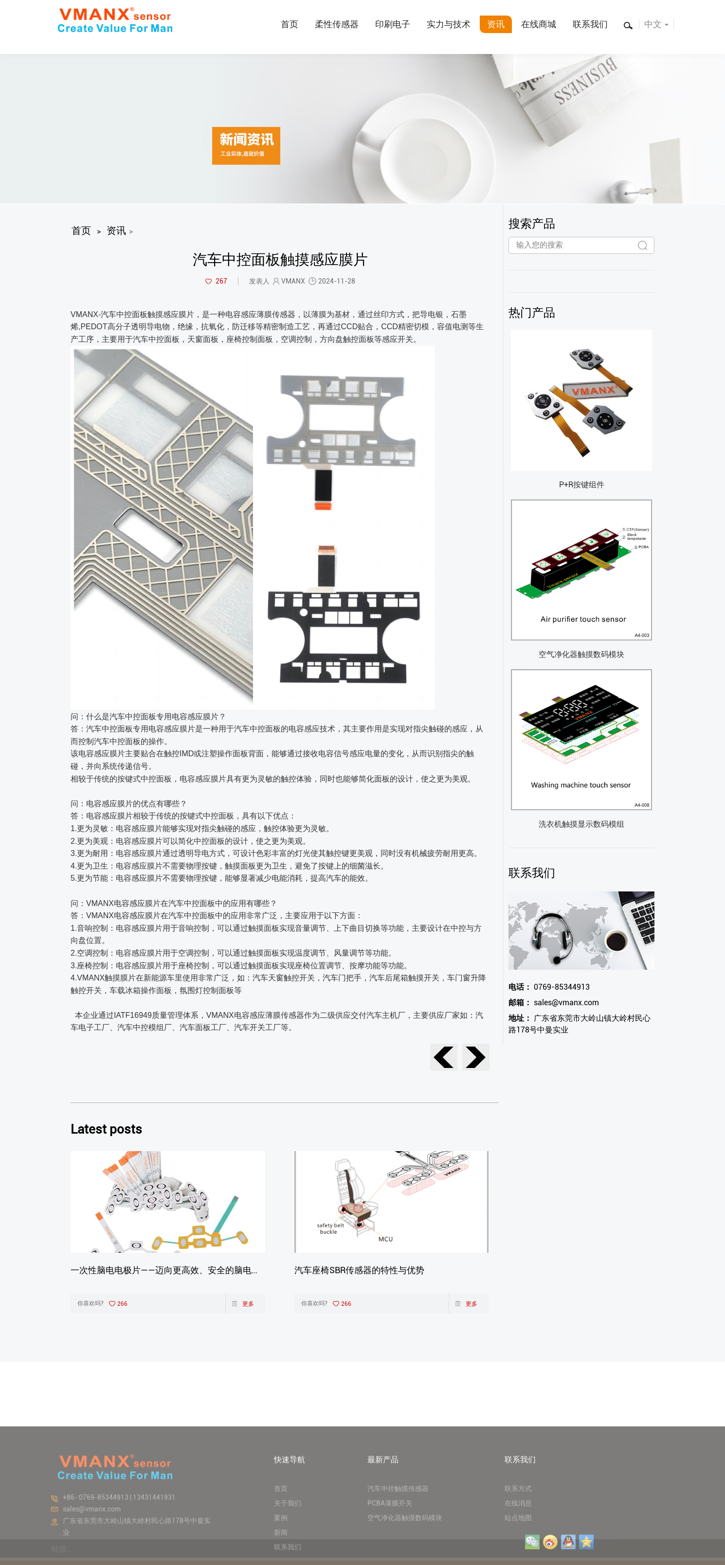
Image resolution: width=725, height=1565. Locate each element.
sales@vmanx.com (553, 1002)
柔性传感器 (337, 24)
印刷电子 (392, 24)
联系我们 (590, 24)
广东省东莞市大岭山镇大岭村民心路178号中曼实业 (579, 1024)
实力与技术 (449, 24)
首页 (289, 24)
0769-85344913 (549, 987)
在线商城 (538, 24)
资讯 (496, 24)
